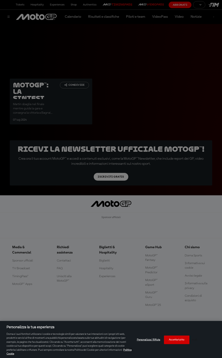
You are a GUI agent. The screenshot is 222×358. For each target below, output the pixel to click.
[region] (111, 339)
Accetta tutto (176, 339)
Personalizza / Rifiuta (148, 339)
